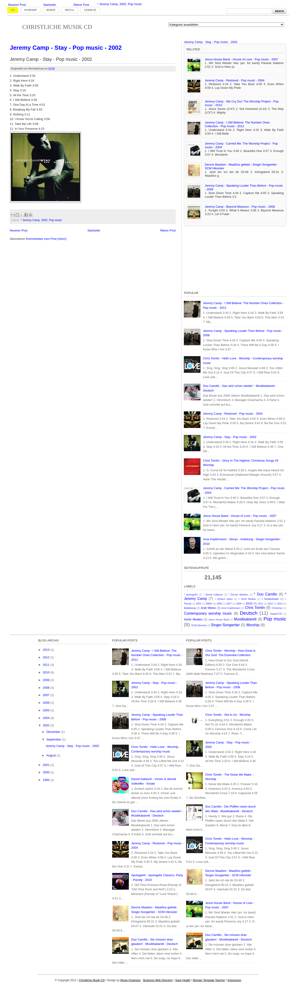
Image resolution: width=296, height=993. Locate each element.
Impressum (234, 980)
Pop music (135, 4)
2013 (280, 603)
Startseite (49, 4)
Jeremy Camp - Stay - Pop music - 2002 (66, 47)
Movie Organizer (130, 980)
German (90, 10)
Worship (30, 10)
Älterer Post (81, 4)
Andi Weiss (208, 608)
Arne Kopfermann (231, 608)
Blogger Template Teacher (209, 980)
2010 (249, 603)
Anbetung (189, 607)
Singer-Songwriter (225, 625)
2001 (46, 765)
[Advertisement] (218, 257)
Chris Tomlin (255, 608)
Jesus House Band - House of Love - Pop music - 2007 (241, 59)
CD (13, 10)
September (54, 739)
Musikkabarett (245, 619)
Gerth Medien (193, 619)
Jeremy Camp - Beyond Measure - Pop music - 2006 (240, 206)
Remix (51, 10)
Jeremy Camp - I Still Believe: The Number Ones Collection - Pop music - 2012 (237, 124)
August (51, 755)
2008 (238, 603)
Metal (69, 10)
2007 (229, 603)
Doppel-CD (276, 614)
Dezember (53, 732)
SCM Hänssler (199, 625)
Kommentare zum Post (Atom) (46, 239)
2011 (260, 603)
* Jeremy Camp (107, 4)
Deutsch (248, 613)
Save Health (182, 980)
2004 (209, 603)
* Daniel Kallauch (213, 594)
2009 (46, 680)
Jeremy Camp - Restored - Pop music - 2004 (234, 80)
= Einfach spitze (224, 599)
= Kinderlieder (270, 598)
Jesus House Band (218, 619)
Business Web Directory (158, 980)
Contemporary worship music (208, 613)
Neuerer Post (17, 4)
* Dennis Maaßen (238, 594)
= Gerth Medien (247, 599)
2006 (219, 603)
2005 (46, 710)
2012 (270, 603)
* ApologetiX (190, 594)
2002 (123, 4)
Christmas (277, 608)
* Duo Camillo (265, 594)
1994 (46, 780)
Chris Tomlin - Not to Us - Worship (227, 714)
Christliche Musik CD (57, 27)
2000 (46, 772)
